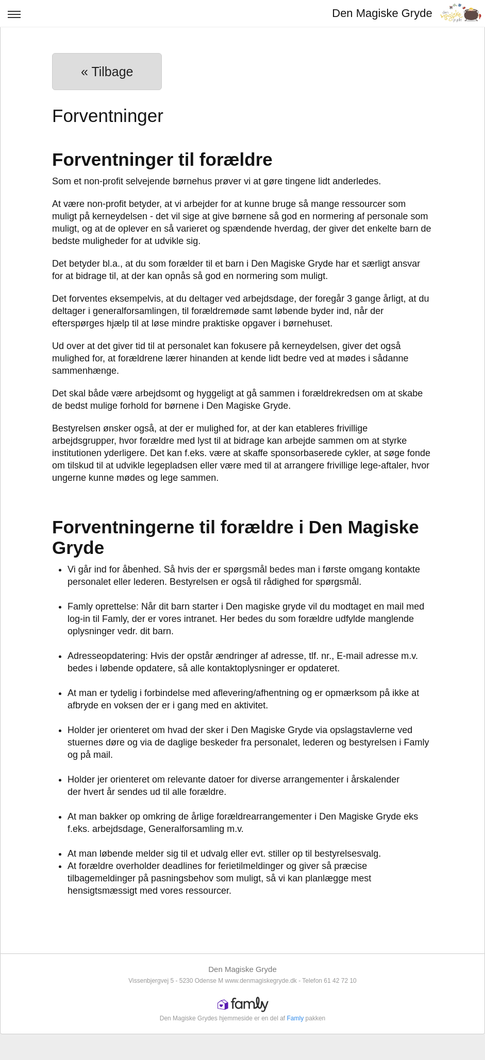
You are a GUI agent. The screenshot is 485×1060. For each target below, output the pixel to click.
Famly (295, 1018)
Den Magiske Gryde (382, 13)
